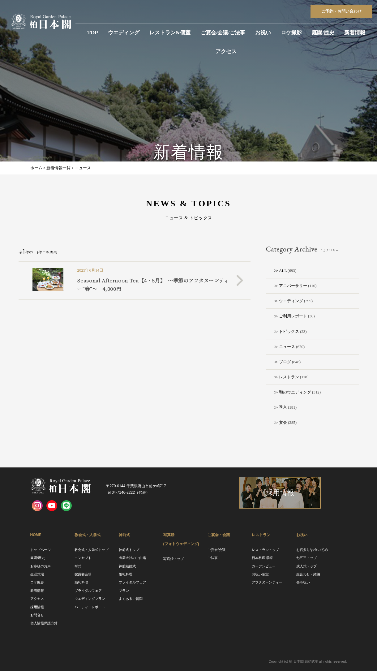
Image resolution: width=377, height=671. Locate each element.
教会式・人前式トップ (92, 550)
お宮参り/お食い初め (312, 550)
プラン (124, 590)
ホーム (36, 168)
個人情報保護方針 (44, 623)
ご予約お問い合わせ (341, 11)
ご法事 (213, 558)
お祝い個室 (260, 574)
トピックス (289, 331)
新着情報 (354, 33)
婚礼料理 (81, 582)
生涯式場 (37, 574)
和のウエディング (295, 392)
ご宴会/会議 (216, 550)
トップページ (40, 550)
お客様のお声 (40, 566)
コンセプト (83, 558)
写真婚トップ (173, 559)
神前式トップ (129, 550)
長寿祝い (303, 582)
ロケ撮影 (291, 33)
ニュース (287, 346)
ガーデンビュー (264, 566)
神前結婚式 (127, 566)
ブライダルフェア (88, 590)
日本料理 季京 (262, 558)
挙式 (78, 566)
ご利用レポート (293, 316)
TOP (92, 33)
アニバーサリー (293, 285)
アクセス (226, 51)
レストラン (289, 377)
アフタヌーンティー (267, 582)
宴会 (283, 422)
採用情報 (37, 607)
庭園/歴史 (323, 33)
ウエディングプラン (90, 598)
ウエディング (123, 33)
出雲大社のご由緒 (132, 558)
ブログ (285, 361)
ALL (283, 270)
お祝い (263, 33)
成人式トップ (306, 566)
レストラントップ (265, 550)
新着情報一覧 (58, 168)
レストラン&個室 (170, 33)
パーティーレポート (90, 607)
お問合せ (37, 615)
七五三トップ (306, 558)
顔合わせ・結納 (308, 574)
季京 (283, 407)
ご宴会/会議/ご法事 (222, 33)
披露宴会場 (83, 574)
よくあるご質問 (131, 598)
